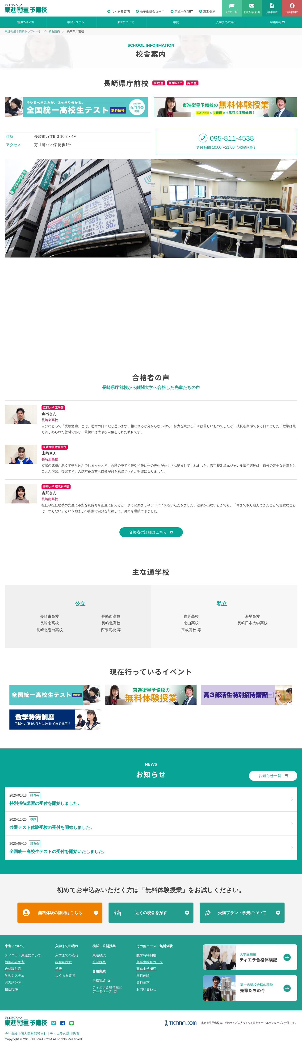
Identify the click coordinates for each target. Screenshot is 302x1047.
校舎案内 (54, 31)
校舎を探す (63, 962)
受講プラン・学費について (242, 913)
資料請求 (143, 982)
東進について (125, 22)
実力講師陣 (13, 982)
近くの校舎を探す (151, 913)
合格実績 (277, 22)
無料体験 (143, 975)
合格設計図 (13, 969)
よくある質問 (118, 11)
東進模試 (99, 955)
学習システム (75, 22)
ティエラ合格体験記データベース (107, 989)
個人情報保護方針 (34, 1033)
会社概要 (11, 1033)
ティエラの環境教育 (65, 1033)
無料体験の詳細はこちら (60, 913)
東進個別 (207, 11)
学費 (176, 22)
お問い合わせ (146, 989)
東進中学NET (182, 11)
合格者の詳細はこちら (151, 532)
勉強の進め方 (25, 22)
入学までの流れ (226, 22)
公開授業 (99, 962)
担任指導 (11, 989)
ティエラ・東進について (23, 955)
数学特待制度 (146, 955)
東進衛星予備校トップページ (23, 31)
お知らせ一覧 (273, 776)
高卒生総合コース (150, 11)
